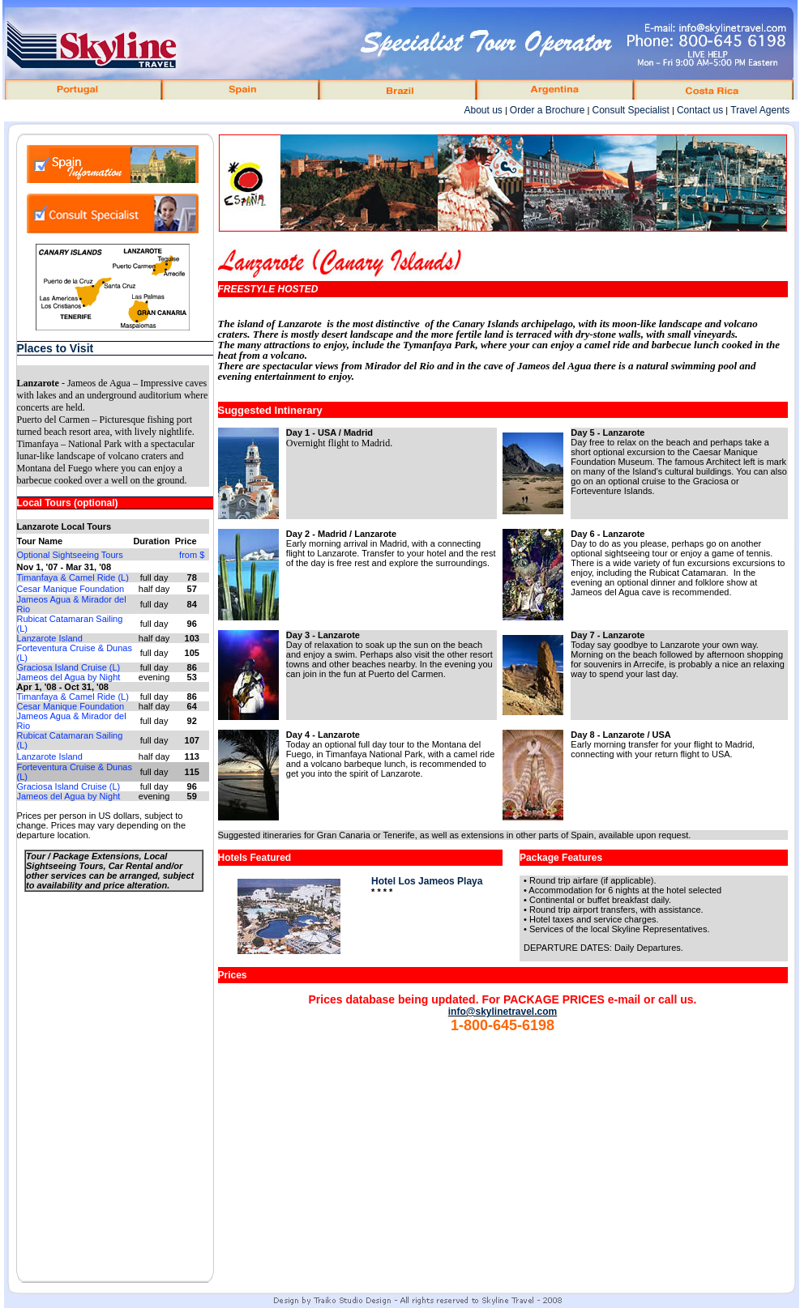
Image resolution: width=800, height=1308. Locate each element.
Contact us (700, 110)
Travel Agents (759, 110)
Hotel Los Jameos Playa (426, 881)
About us (483, 110)
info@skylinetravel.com (502, 1011)
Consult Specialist (631, 110)
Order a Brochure (547, 110)
